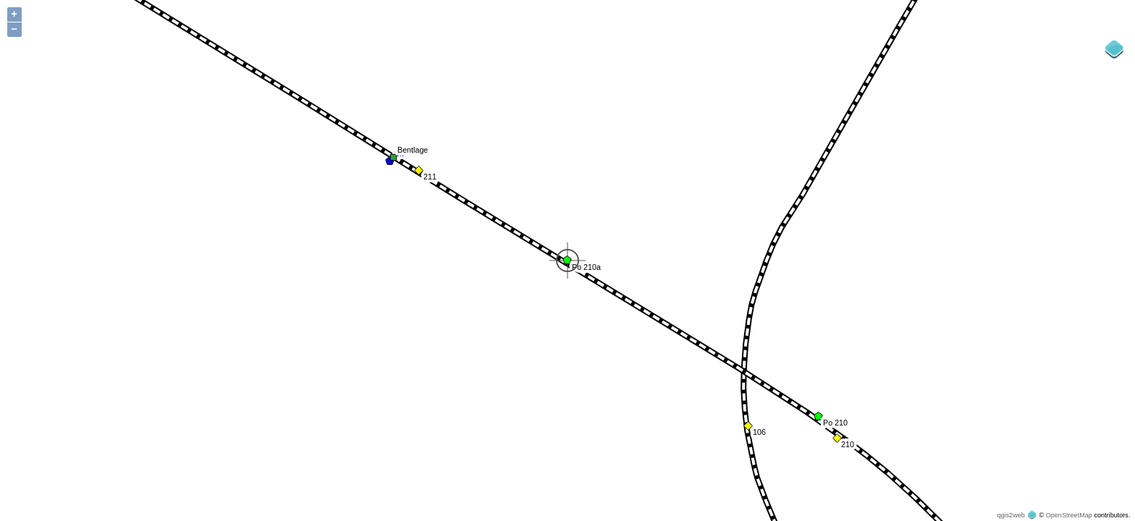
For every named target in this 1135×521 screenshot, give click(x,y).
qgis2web (1010, 515)
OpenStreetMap (1069, 515)
